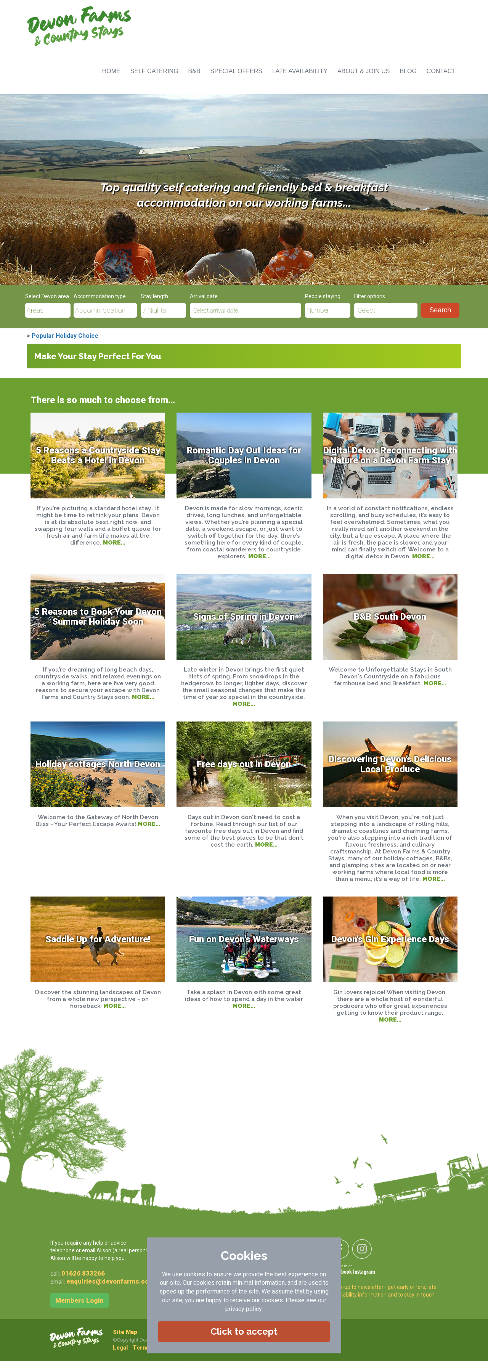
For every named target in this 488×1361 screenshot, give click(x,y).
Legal (120, 1347)
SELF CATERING (154, 71)
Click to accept (244, 1331)
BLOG (408, 71)
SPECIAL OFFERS (236, 71)
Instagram (364, 1272)
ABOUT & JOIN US (363, 71)
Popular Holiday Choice (65, 335)
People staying (322, 296)
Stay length (154, 296)
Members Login (79, 1300)
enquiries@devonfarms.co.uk (112, 1281)
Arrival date (204, 296)
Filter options (369, 296)
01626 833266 (83, 1273)
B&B (194, 71)
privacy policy (243, 1309)
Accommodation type (100, 296)
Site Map (125, 1332)
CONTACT (441, 71)
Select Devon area (47, 296)
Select (367, 310)
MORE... (114, 542)
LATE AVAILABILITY (299, 71)
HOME (111, 71)
